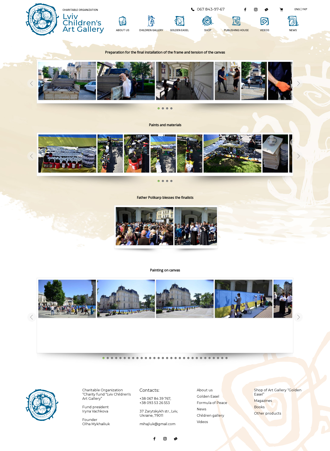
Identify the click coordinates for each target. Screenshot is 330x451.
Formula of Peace (212, 403)
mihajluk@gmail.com (157, 424)
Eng (297, 9)
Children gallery (210, 416)
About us (205, 390)
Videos (202, 422)
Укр (304, 9)
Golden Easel (208, 396)
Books (259, 407)
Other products (267, 413)
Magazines (263, 401)
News (201, 409)
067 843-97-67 (208, 9)
